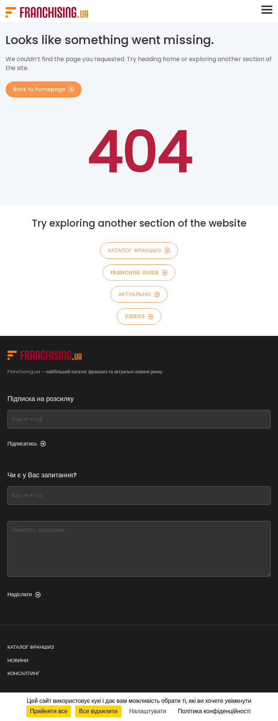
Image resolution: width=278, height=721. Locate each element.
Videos (139, 316)
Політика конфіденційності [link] (214, 711)
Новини (17, 660)
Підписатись (26, 443)
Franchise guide (139, 272)
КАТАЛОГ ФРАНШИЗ (139, 250)
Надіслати (24, 594)
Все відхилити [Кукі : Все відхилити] (98, 711)
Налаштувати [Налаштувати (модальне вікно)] (147, 711)
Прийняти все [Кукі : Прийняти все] (48, 711)
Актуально (139, 294)
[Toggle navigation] (266, 10)
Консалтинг (23, 673)
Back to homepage (43, 89)
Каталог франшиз (30, 647)
